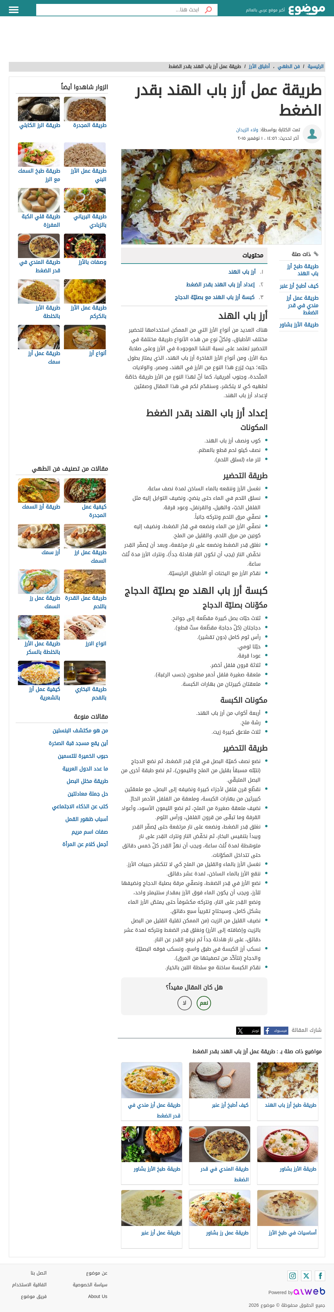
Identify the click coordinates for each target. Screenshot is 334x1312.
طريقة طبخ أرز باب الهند (302, 270)
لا (184, 1003)
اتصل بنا (39, 1273)
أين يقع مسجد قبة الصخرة (78, 743)
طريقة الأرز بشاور (299, 325)
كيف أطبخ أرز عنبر (299, 286)
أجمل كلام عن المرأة (85, 844)
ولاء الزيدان (247, 129)
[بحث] (208, 10)
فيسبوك (280, 1030)
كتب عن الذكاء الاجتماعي (80, 807)
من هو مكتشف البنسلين (80, 731)
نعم (204, 1003)
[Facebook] (320, 1276)
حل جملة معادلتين (88, 794)
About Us (97, 1296)
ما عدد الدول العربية (85, 769)
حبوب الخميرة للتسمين (83, 756)
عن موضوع (96, 1273)
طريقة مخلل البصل (87, 781)
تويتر (255, 1030)
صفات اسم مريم (89, 832)
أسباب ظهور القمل (86, 819)
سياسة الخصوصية (90, 1284)
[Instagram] (292, 1276)
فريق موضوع (34, 1296)
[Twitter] (306, 1276)
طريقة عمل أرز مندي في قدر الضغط (302, 305)
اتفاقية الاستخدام (29, 1284)
